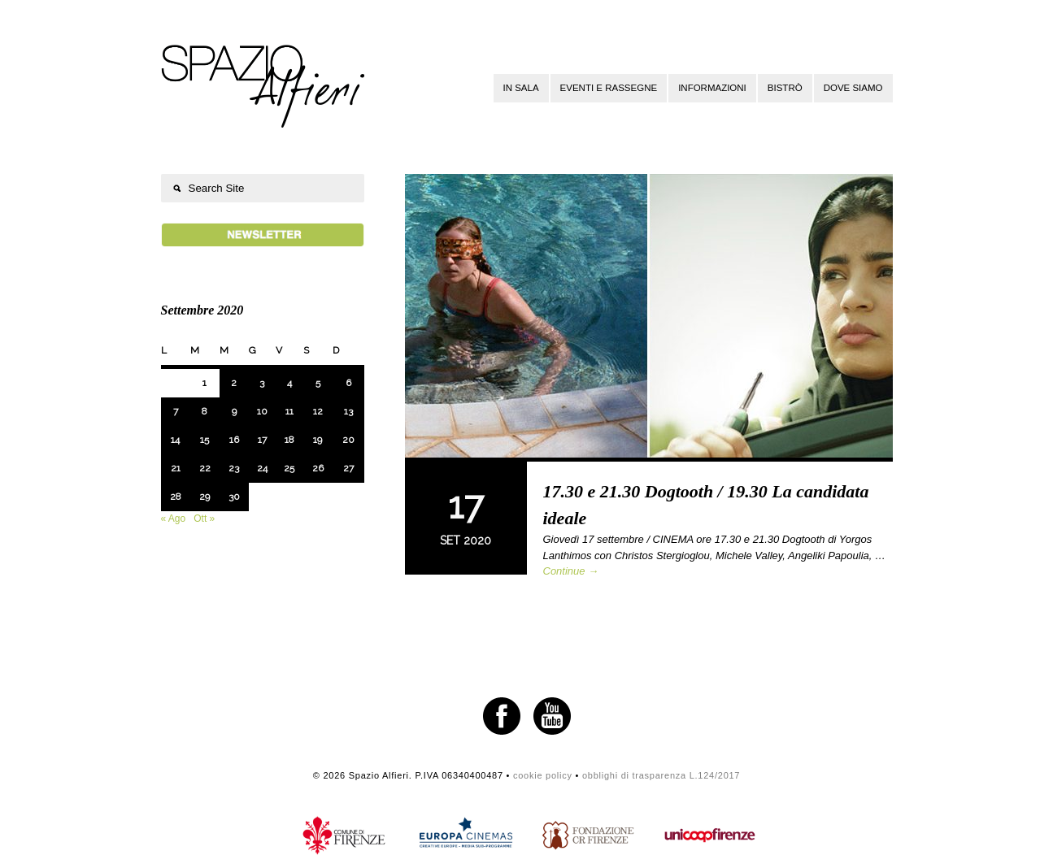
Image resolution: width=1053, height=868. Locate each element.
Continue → (571, 571)
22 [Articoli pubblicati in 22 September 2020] (205, 468)
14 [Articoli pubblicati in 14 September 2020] (175, 439)
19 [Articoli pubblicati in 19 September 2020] (317, 439)
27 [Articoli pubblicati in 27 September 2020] (348, 468)
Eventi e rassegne (609, 88)
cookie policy (542, 775)
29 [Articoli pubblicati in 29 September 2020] (204, 496)
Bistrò (785, 88)
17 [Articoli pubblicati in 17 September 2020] (262, 439)
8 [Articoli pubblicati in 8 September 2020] (204, 411)
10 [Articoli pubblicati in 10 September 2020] (262, 411)
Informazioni (712, 88)
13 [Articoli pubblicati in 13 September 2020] (348, 411)
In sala (521, 88)
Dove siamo (853, 88)
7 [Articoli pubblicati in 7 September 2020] (175, 411)
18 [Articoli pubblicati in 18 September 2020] (289, 439)
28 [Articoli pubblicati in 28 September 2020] (175, 496)
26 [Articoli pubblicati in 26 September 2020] (318, 468)
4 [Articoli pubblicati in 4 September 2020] (289, 382)
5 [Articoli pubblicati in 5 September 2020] (317, 382)
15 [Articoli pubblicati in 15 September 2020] (204, 439)
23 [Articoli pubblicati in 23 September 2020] (233, 468)
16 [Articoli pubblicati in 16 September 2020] (234, 439)
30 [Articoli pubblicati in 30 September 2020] (234, 496)
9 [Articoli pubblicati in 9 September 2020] (234, 411)
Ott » (204, 518)
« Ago (173, 518)
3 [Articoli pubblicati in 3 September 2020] (261, 382)
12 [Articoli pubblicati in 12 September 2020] (318, 411)
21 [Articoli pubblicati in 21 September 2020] (176, 468)
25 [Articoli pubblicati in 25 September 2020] (289, 468)
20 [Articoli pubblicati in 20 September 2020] (348, 439)
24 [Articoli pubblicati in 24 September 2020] (262, 468)
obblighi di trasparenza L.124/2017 (661, 775)
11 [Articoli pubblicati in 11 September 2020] (289, 411)
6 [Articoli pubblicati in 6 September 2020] (348, 382)
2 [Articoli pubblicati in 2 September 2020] (234, 382)
